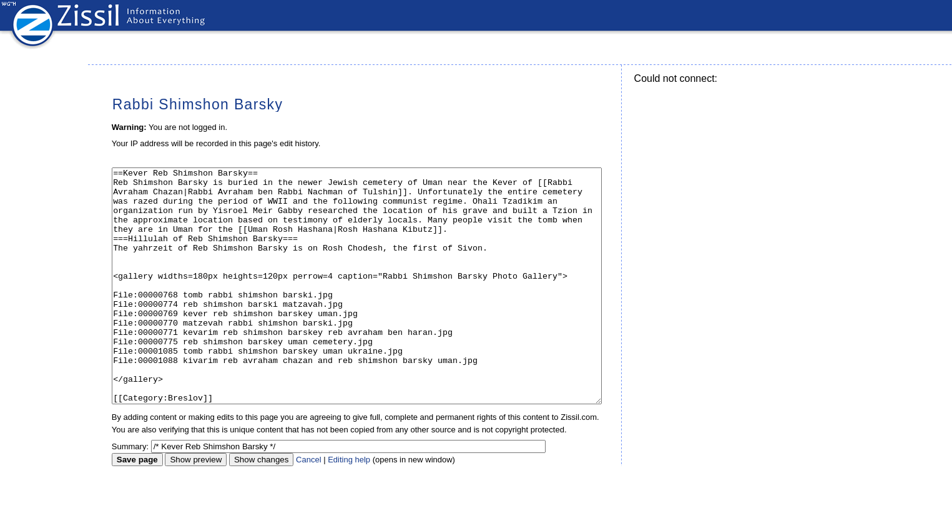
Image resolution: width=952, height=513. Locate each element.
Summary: (130, 493)
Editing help (349, 506)
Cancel (308, 506)
